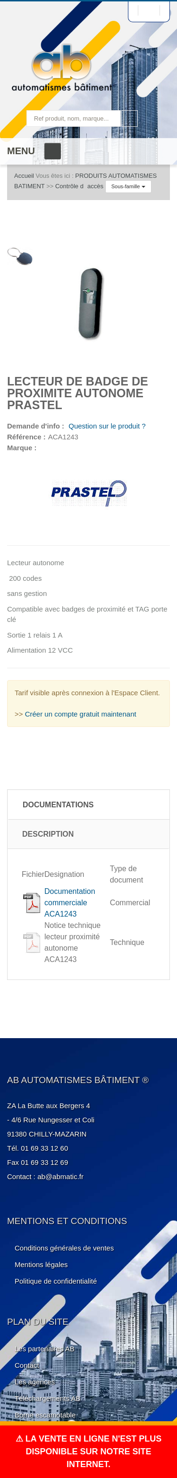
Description (48, 834)
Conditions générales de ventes (64, 1248)
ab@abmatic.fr (60, 1176)
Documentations (58, 805)
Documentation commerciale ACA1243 (69, 902)
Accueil (24, 175)
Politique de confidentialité (56, 1281)
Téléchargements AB (47, 1398)
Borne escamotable (45, 1415)
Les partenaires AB (45, 1349)
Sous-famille (128, 186)
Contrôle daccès (79, 186)
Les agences (35, 1382)
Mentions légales (41, 1264)
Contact (27, 1365)
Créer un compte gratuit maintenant (80, 714)
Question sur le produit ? (106, 426)
